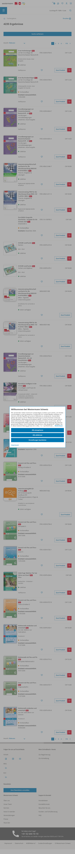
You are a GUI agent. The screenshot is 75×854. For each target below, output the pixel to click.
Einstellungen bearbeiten (37, 440)
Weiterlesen (59, 426)
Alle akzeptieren (37, 430)
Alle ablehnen (37, 435)
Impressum (15, 445)
